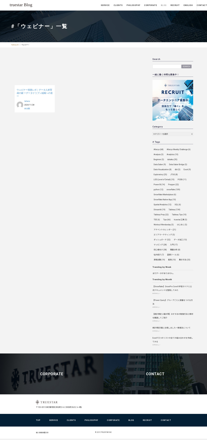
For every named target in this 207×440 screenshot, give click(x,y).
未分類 (27, 108)
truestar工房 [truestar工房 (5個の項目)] (180, 220)
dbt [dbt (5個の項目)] (177, 169)
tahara (27, 101)
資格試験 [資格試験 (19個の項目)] (159, 260)
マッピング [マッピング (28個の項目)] (160, 245)
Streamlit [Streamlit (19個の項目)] (159, 210)
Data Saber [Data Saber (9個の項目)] (160, 164)
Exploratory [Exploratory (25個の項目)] (160, 174)
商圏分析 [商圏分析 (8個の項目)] (175, 250)
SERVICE (94, 5)
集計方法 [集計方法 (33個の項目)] (184, 260)
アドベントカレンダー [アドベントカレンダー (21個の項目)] (165, 230)
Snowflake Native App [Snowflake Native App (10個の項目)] (165, 200)
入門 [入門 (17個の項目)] (174, 245)
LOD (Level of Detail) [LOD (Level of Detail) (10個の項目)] (164, 179)
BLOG (153, 5)
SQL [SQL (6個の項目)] (178, 205)
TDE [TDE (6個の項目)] (157, 220)
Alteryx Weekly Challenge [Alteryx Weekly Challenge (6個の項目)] (178, 149)
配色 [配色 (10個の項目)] (172, 260)
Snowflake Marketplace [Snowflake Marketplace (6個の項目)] (165, 194)
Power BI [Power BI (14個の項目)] (159, 184)
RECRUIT (164, 5)
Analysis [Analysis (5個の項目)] (158, 154)
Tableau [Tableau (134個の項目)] (174, 210)
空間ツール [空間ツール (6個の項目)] (173, 255)
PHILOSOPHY (122, 5)
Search (186, 66)
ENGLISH (177, 5)
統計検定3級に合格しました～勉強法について (171, 328)
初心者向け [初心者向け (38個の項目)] (160, 250)
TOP (38, 421)
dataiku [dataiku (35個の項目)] (172, 159)
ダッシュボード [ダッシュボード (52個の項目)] (162, 240)
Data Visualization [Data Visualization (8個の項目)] (162, 169)
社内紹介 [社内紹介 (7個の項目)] (159, 255)
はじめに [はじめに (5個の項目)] (182, 225)
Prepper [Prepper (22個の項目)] (173, 184)
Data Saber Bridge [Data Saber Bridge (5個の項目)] (178, 164)
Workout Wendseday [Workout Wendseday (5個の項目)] (164, 225)
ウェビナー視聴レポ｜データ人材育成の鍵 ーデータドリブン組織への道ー (35, 92)
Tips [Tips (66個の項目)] (167, 220)
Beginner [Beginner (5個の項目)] (159, 159)
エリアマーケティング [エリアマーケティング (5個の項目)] (164, 235)
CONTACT (196, 5)
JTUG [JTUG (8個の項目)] (174, 174)
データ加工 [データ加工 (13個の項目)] (180, 240)
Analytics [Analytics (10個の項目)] (172, 154)
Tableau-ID (15, 45)
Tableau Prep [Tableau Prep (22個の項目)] (161, 215)
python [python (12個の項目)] (158, 189)
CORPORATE (139, 5)
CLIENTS (107, 5)
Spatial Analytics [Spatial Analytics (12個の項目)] (162, 205)
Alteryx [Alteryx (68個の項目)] (158, 149)
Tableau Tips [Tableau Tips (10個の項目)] (179, 215)
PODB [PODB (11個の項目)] (182, 179)
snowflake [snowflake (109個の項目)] (173, 189)
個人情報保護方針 (42, 434)
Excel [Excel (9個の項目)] (187, 169)
